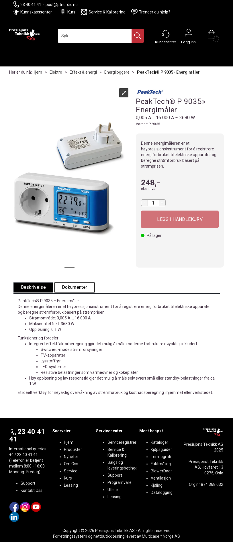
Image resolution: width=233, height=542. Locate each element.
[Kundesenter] (165, 34)
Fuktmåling (161, 464)
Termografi (161, 456)
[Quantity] (153, 202)
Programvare (119, 482)
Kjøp (180, 219)
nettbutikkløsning (109, 536)
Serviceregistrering (124, 442)
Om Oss (71, 464)
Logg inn (188, 34)
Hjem (37, 72)
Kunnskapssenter (36, 12)
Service (70, 471)
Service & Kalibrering (103, 12)
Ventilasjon (161, 478)
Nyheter (71, 456)
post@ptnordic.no (62, 4)
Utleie (112, 489)
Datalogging (162, 492)
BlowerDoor (161, 471)
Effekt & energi (83, 72)
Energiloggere (117, 72)
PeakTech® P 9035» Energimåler (168, 72)
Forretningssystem (70, 536)
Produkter (73, 449)
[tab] (33, 287)
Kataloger (159, 442)
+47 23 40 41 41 (23, 454)
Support (28, 483)
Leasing (71, 485)
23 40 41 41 (27, 4)
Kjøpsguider (161, 449)
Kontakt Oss (31, 490)
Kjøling (156, 485)
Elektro (56, 72)
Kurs (67, 12)
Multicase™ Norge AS (161, 536)
